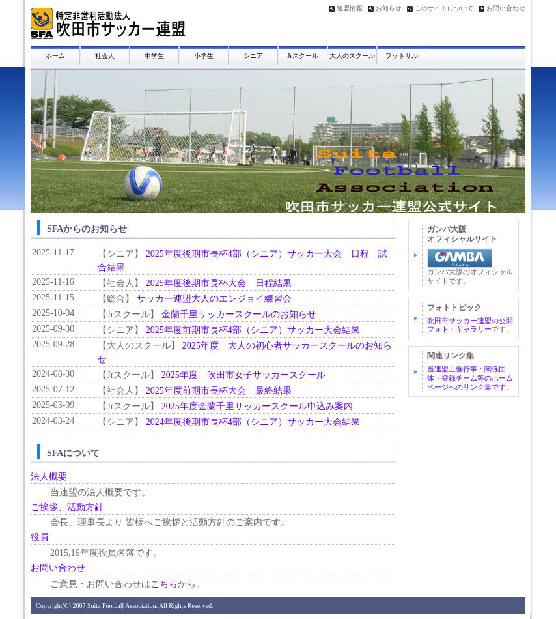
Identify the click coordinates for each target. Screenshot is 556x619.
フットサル (401, 55)
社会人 (105, 55)
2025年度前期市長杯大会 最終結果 (219, 391)
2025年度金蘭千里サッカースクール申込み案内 (257, 406)
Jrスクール (302, 55)
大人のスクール (352, 55)
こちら (164, 584)
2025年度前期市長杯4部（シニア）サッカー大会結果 (253, 330)
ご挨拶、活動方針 (67, 507)
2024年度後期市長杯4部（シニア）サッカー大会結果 (253, 422)
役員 (40, 537)
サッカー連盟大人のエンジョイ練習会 (214, 299)
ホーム (55, 55)
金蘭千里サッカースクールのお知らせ (238, 314)
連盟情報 (350, 8)
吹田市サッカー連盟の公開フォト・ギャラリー (470, 325)
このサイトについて (444, 8)
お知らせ (389, 8)
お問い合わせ (505, 8)
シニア (253, 55)
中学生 (154, 55)
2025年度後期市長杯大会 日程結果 (219, 283)
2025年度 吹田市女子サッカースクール (243, 375)
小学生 (204, 55)
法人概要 (49, 477)
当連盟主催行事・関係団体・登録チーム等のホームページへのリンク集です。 (470, 378)
